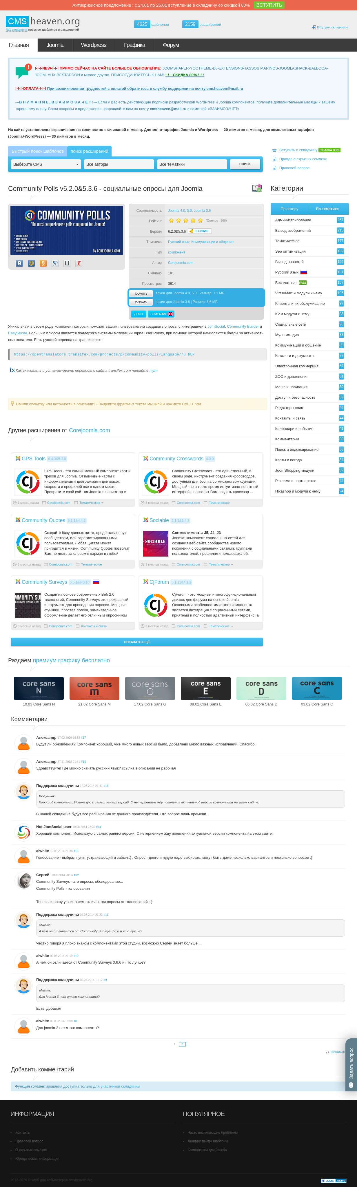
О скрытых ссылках (31, 1150)
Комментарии (309, 439)
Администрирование (309, 220)
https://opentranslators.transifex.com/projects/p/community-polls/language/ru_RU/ (104, 354)
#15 (105, 785)
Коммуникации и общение (212, 242)
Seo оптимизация (309, 251)
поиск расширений (89, 151)
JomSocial (216, 326)
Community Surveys (44, 582)
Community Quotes (43, 520)
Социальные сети (309, 324)
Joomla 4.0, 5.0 (180, 211)
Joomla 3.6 (202, 211)
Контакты (22, 1133)
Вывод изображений (309, 230)
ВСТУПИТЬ (269, 5)
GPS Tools (34, 459)
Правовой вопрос (294, 168)
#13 (76, 851)
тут (154, 370)
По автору (289, 209)
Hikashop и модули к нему (309, 491)
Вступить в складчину (310, 150)
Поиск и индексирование (309, 449)
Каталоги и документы (309, 356)
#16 (83, 761)
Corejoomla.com (180, 263)
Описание (161, 314)
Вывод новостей (309, 262)
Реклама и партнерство (309, 481)
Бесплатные (309, 283)
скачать (141, 293)
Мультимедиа (309, 335)
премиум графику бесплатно (71, 660)
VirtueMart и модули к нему (309, 293)
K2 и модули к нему (309, 314)
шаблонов (151, 24)
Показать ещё (137, 642)
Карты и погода (309, 460)
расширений (201, 24)
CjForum (159, 582)
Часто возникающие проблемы (213, 1133)
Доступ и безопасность (309, 397)
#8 (75, 1021)
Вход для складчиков (330, 27)
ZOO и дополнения (309, 376)
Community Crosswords (176, 459)
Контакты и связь (94, 626)
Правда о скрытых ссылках (303, 159)
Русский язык (179, 242)
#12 (76, 875)
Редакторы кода (309, 408)
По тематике (327, 209)
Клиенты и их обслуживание (309, 303)
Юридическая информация (37, 1159)
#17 (83, 737)
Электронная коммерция (309, 366)
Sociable (159, 520)
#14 (98, 827)
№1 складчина (16, 29)
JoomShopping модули (309, 470)
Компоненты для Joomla (207, 1150)
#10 (76, 956)
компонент (176, 252)
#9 (105, 980)
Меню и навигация (309, 387)
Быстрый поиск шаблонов (38, 151)
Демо (139, 314)
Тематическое (89, 502)
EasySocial (17, 333)
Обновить (338, 1052)
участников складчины (120, 1086)
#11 (105, 914)
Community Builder (243, 326)
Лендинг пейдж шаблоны (208, 1141)
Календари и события (309, 429)
